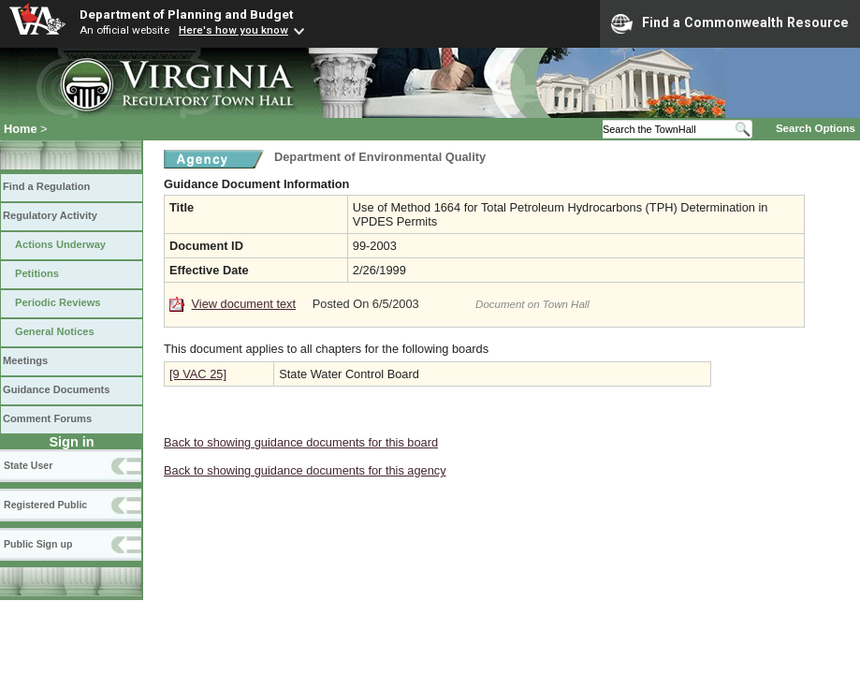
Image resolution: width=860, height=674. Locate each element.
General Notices (55, 331)
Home (20, 129)
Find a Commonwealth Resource (730, 23)
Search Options (815, 128)
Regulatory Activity (50, 215)
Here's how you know (233, 30)
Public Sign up (38, 543)
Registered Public (45, 504)
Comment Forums (47, 418)
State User (28, 465)
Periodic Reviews (58, 302)
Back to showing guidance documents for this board (301, 442)
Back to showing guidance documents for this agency (305, 470)
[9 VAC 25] (197, 374)
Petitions (37, 273)
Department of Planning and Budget (186, 14)
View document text (244, 304)
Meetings (25, 360)
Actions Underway (60, 244)
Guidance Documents (56, 389)
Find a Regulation (46, 186)
